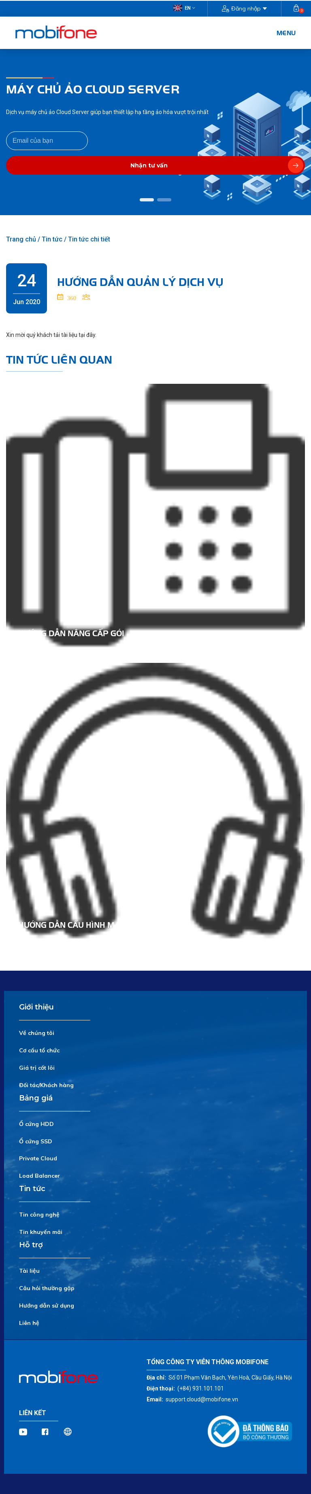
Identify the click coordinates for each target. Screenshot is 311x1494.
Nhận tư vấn (217, 165)
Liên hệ (29, 1323)
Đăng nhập (244, 8)
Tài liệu (29, 1270)
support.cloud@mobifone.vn (202, 1399)
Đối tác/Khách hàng (46, 1085)
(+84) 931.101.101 (200, 1388)
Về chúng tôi (36, 1033)
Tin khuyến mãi (40, 1232)
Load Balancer (39, 1175)
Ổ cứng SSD (35, 1141)
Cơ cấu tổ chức (39, 1050)
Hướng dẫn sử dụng (46, 1305)
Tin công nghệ (39, 1214)
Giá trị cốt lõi (37, 1067)
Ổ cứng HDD (36, 1124)
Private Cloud (38, 1158)
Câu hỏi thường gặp (47, 1288)
